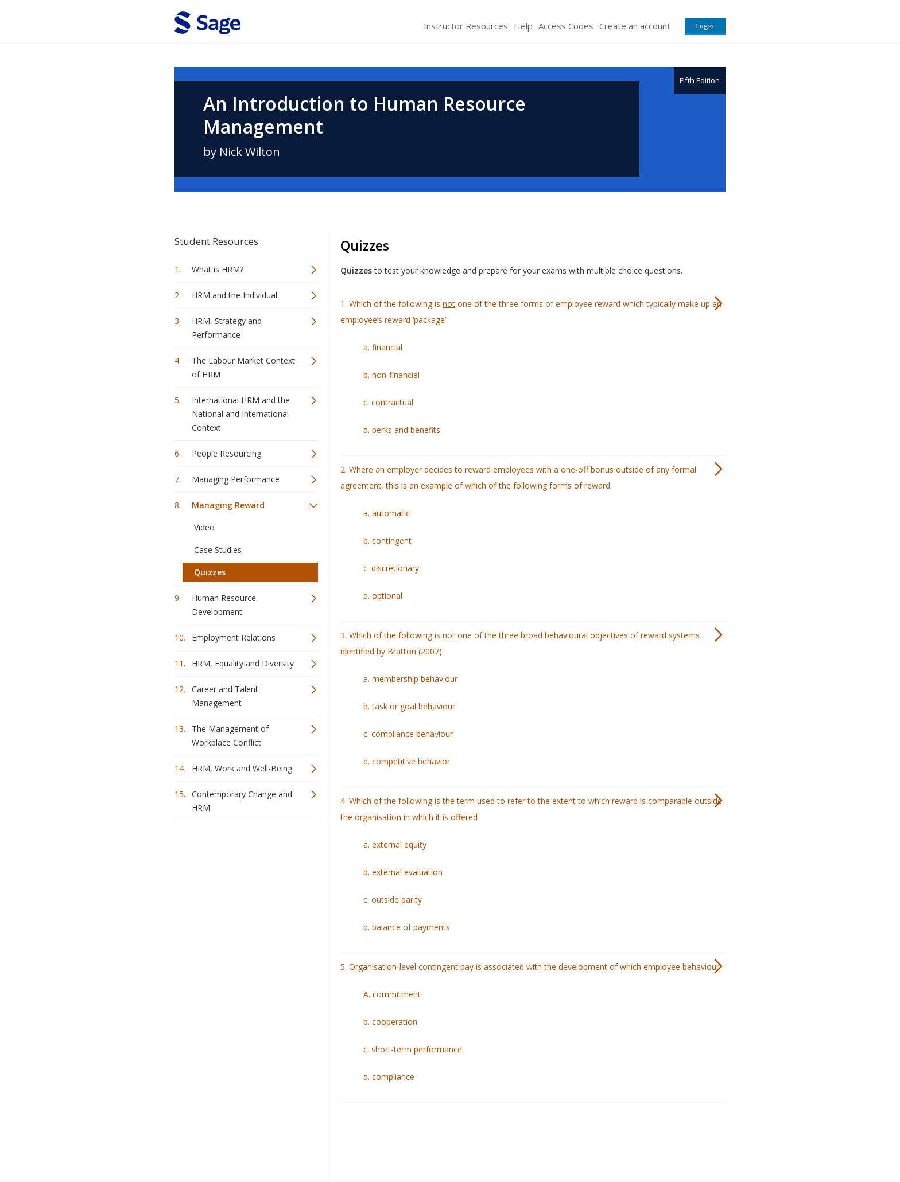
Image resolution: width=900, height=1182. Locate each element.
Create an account (634, 26)
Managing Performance (236, 479)
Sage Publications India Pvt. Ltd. (341, 1139)
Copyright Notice (585, 1139)
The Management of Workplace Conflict (230, 735)
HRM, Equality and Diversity (243, 663)
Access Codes (565, 26)
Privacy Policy (649, 1139)
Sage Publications (240, 1139)
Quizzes (210, 572)
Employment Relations (234, 637)
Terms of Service (515, 1139)
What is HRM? (217, 269)
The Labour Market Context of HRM (243, 367)
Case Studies (218, 549)
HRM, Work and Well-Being (242, 768)
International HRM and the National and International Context (241, 414)
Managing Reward (228, 505)
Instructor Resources (466, 26)
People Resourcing (226, 453)
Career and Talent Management (225, 696)
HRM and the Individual (234, 295)
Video (204, 527)
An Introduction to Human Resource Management (364, 115)
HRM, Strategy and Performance (227, 327)
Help (523, 26)
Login (705, 25)
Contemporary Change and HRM (242, 801)
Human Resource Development (224, 604)
